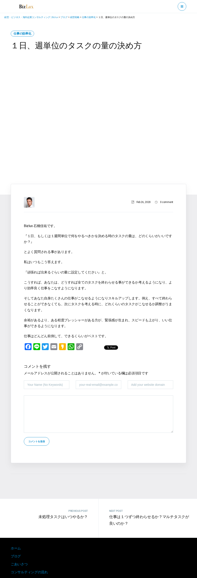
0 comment (166, 202)
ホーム (16, 548)
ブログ (16, 556)
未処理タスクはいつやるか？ (63, 516)
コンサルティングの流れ (29, 572)
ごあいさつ (19, 564)
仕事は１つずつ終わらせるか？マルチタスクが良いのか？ (149, 520)
